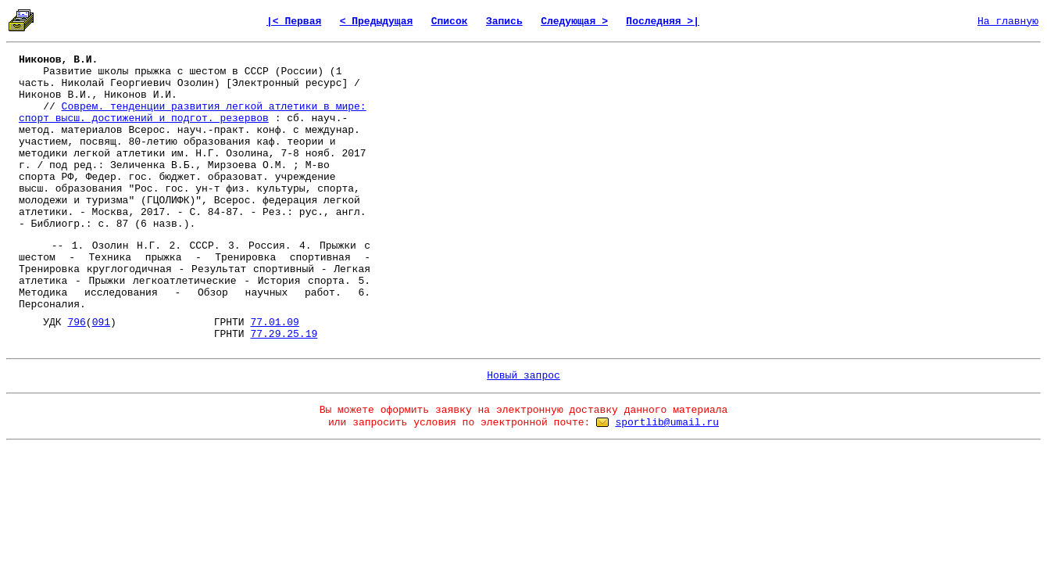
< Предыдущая (376, 21)
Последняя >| (662, 21)
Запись (504, 21)
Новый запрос (523, 376)
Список (449, 21)
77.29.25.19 (283, 334)
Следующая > (574, 21)
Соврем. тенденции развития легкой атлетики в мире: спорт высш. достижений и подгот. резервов (192, 112)
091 (101, 322)
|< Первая (293, 21)
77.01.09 (274, 322)
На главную (1007, 21)
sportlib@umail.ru (667, 423)
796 (76, 322)
